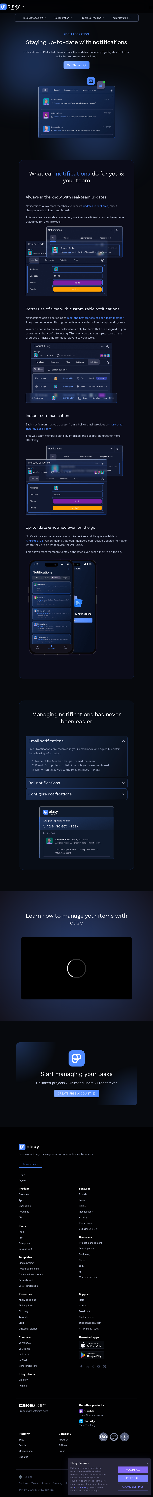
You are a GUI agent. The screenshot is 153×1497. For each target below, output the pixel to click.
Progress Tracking (92, 18)
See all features (88, 1229)
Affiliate (63, 1445)
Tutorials (23, 1317)
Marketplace (26, 1451)
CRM (81, 1265)
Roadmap (24, 1211)
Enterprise (24, 1243)
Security (57, 1483)
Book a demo (30, 1164)
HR (80, 1271)
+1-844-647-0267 (89, 1328)
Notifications (86, 1211)
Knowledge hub (27, 1299)
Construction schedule (31, 1274)
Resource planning (29, 1268)
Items (82, 1200)
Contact (83, 1305)
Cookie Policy (81, 1487)
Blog (21, 1322)
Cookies (23, 1483)
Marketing (84, 1254)
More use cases (88, 1277)
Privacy (46, 1483)
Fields (82, 1205)
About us (64, 1439)
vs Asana (24, 1354)
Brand (62, 1451)
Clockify (23, 1379)
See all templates (29, 1286)
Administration (121, 18)
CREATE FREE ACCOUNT (76, 1093)
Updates (23, 1456)
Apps (21, 1200)
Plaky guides (26, 1305)
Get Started (76, 65)
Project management (90, 1242)
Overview (24, 1194)
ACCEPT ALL (133, 1469)
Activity (83, 1217)
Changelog (25, 1205)
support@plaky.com (90, 1322)
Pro (21, 1237)
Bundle (22, 1445)
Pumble (23, 1385)
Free (21, 1231)
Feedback (84, 1311)
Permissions (85, 1223)
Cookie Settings (133, 1486)
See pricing (26, 1249)
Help (81, 1299)
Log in (22, 1174)
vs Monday (25, 1342)
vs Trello (23, 1360)
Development (86, 1248)
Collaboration (63, 18)
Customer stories (28, 1328)
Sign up (23, 1180)
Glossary (23, 1311)
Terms (34, 1483)
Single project (26, 1262)
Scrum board (26, 1280)
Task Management (34, 18)
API (20, 1217)
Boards (83, 1194)
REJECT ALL (133, 1478)
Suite (21, 1439)
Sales (82, 1260)
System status (86, 1317)
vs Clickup (24, 1348)
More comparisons (29, 1366)
